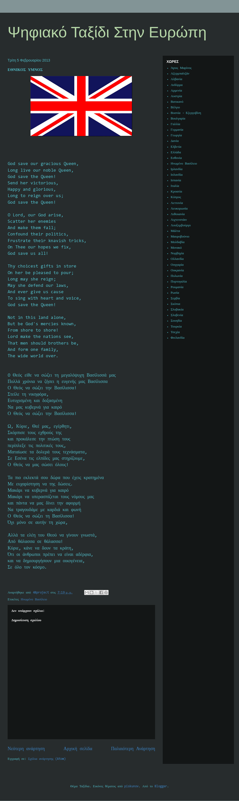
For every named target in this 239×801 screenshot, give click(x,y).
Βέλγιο (175, 107)
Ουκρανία (177, 270)
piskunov (131, 786)
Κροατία (176, 191)
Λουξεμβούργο (181, 225)
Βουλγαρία (178, 118)
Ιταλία (175, 186)
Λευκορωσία (179, 208)
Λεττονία (177, 203)
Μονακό (176, 247)
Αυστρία (176, 96)
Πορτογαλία (179, 281)
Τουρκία (176, 326)
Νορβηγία (177, 253)
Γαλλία (175, 124)
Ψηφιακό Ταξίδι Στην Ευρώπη (107, 32)
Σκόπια (175, 304)
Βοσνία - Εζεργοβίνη (186, 113)
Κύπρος (176, 197)
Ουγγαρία (177, 264)
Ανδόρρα (177, 85)
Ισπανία (176, 180)
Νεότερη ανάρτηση (26, 749)
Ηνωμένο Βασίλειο (34, 599)
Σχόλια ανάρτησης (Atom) (47, 759)
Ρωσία (175, 292)
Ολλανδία (177, 259)
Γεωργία (176, 135)
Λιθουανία (178, 214)
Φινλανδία (177, 337)
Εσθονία (176, 158)
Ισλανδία (177, 174)
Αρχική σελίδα (78, 749)
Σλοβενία (177, 315)
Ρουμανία (177, 287)
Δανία (174, 141)
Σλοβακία (177, 309)
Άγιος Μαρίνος (181, 68)
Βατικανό (177, 101)
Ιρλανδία (176, 169)
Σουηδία (176, 320)
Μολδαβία (177, 242)
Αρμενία (176, 90)
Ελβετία (176, 147)
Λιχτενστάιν (179, 219)
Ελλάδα (176, 152)
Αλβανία (176, 79)
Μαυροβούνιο (180, 236)
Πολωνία (177, 276)
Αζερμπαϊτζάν (180, 73)
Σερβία (175, 298)
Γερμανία (177, 129)
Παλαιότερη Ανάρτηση (133, 749)
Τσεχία (175, 332)
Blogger (161, 786)
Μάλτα (175, 231)
